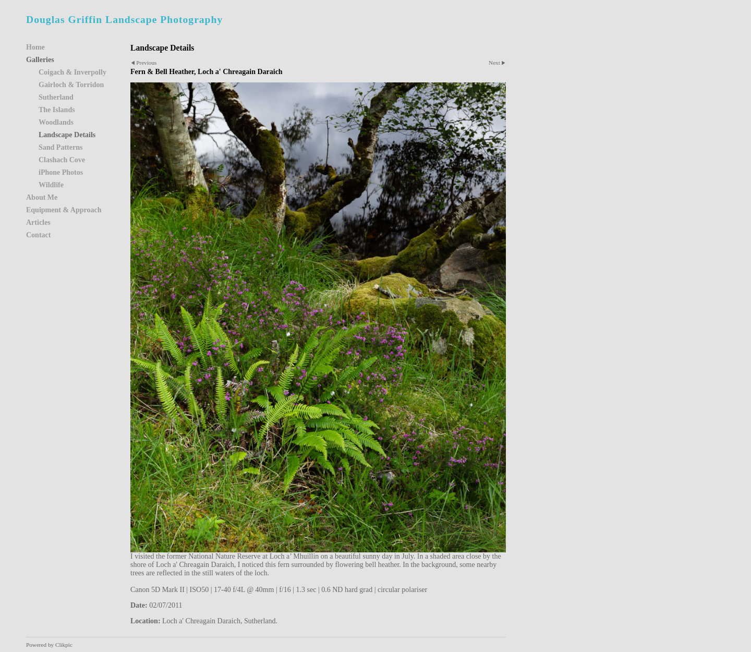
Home (35, 47)
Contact (38, 235)
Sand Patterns (60, 147)
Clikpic (63, 645)
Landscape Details (67, 135)
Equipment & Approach (63, 210)
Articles (38, 222)
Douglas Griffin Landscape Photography (124, 19)
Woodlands (56, 122)
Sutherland (56, 97)
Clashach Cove (62, 160)
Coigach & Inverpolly (72, 72)
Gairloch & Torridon (71, 85)
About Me (41, 197)
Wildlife (51, 185)
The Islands (57, 110)
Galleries (40, 60)
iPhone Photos (61, 172)
